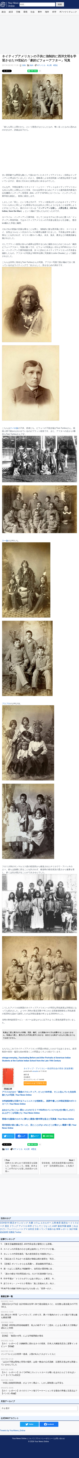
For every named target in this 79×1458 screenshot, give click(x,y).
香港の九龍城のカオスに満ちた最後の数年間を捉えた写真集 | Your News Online (38, 1119)
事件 (40, 12)
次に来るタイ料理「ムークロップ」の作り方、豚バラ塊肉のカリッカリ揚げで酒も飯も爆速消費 (39, 1315)
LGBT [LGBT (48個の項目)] (54, 1226)
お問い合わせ (59, 1438)
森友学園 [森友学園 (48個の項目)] (62, 1226)
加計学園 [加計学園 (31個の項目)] (73, 1229)
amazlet (35, 1071)
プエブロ (6, 703)
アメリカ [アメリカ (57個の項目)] (23, 1226)
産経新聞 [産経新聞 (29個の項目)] (4, 1232)
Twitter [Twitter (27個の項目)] (18, 1232)
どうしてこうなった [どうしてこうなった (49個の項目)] (42, 1226)
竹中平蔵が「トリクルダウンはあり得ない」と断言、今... (29, 1278)
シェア (21, 1136)
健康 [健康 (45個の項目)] (69, 1226)
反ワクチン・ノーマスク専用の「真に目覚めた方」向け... (29, 1283)
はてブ (35, 1136)
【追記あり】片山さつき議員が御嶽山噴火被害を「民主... (29, 1259)
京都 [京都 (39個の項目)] (37, 1229)
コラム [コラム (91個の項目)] (37, 1223)
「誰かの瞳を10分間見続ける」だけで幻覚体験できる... (29, 1274)
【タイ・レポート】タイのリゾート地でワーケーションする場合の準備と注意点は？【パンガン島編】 (39, 1390)
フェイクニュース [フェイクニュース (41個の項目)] (15, 1229)
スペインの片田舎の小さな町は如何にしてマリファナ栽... (29, 1249)
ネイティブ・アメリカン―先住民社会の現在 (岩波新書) (48, 1068)
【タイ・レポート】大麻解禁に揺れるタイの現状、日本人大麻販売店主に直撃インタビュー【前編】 (39, 1343)
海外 (47, 12)
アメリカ (41, 65)
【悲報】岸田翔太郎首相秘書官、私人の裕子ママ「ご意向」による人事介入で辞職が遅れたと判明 (39, 1325)
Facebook (49, 1424)
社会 (33, 12)
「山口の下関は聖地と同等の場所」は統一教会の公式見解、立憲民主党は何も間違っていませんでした (39, 1362)
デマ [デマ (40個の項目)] (26, 1229)
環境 (25, 12)
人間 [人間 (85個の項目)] (54, 1223)
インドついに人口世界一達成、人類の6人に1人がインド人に (39, 1352)
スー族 (5, 540)
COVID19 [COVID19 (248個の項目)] (4, 1222)
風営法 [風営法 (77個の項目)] (64, 1223)
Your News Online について (23, 1438)
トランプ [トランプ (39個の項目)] (43, 1229)
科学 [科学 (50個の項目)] (30, 1226)
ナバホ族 (14, 428)
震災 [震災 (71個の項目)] (7, 1226)
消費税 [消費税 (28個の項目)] (12, 1232)
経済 (11, 12)
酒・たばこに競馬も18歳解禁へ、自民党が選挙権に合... (29, 1269)
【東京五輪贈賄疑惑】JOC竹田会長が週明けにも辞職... (28, 1244)
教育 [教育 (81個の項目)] (58, 1223)
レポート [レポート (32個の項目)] (65, 1229)
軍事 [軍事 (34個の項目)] (58, 1229)
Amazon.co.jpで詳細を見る (35, 1083)
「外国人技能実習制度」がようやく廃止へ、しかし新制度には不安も (39, 1381)
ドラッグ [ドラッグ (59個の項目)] (14, 1226)
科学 (54, 12)
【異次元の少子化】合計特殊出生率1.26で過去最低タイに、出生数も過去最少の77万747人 (39, 1304)
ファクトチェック (69, 12)
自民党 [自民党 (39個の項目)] (31, 1229)
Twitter (29, 1424)
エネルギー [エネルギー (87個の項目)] (46, 1223)
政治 (4, 12)
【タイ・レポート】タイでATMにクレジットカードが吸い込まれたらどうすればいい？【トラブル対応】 (39, 1372)
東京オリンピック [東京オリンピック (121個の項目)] (19, 1222)
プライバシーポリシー (44, 1438)
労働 (18, 12)
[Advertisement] (39, 34)
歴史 (56, 65)
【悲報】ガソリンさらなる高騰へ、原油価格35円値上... (29, 1264)
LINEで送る (48, 1136)
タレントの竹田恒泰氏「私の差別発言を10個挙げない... (29, 1254)
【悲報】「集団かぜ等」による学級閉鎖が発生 (39, 1334)
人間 (50, 65)
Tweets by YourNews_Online (12, 1430)
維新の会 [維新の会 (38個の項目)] (52, 1229)
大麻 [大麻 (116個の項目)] (31, 1223)
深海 (24, 65)
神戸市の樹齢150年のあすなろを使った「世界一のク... (28, 1288)
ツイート (8, 1136)
